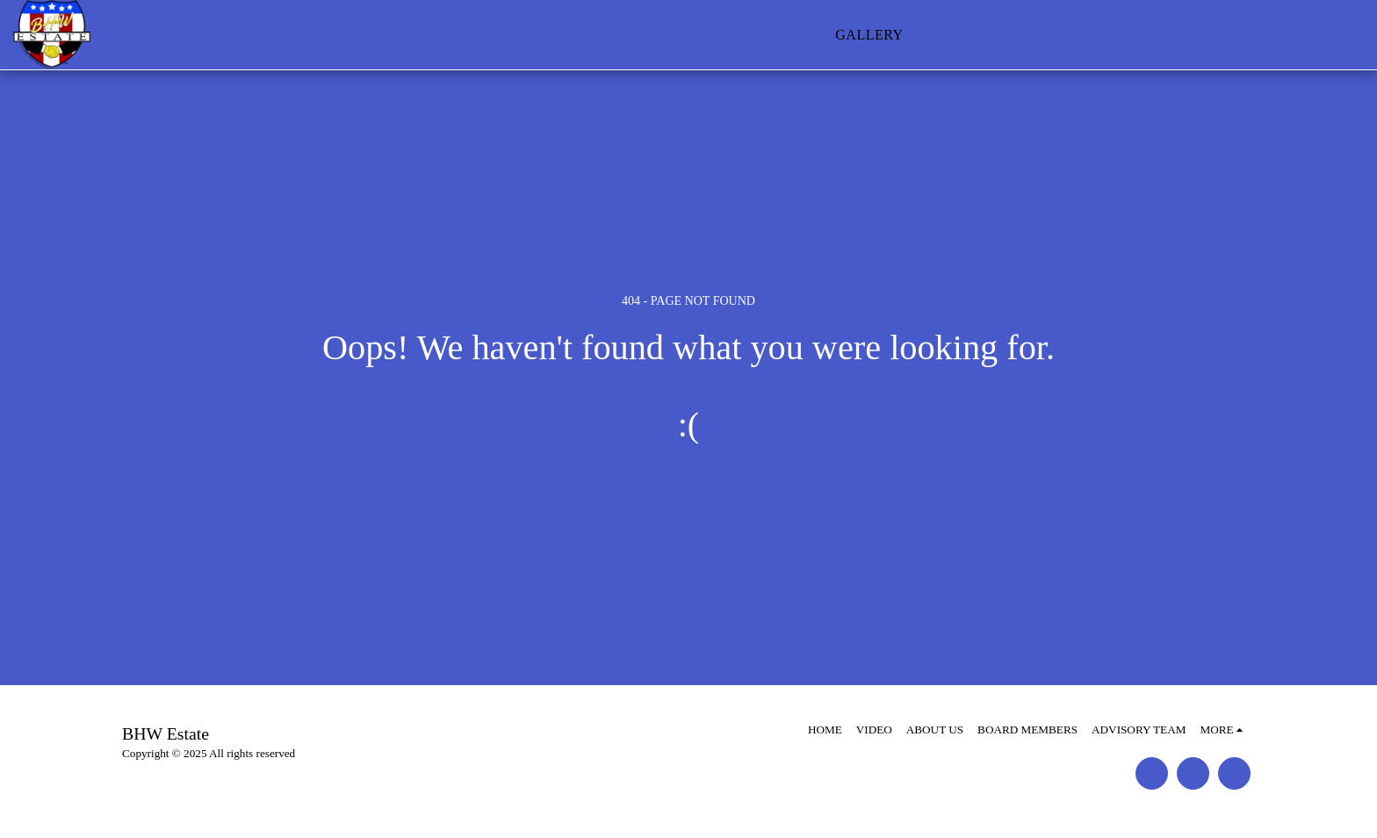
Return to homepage (688, 496)
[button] (1209, 35)
